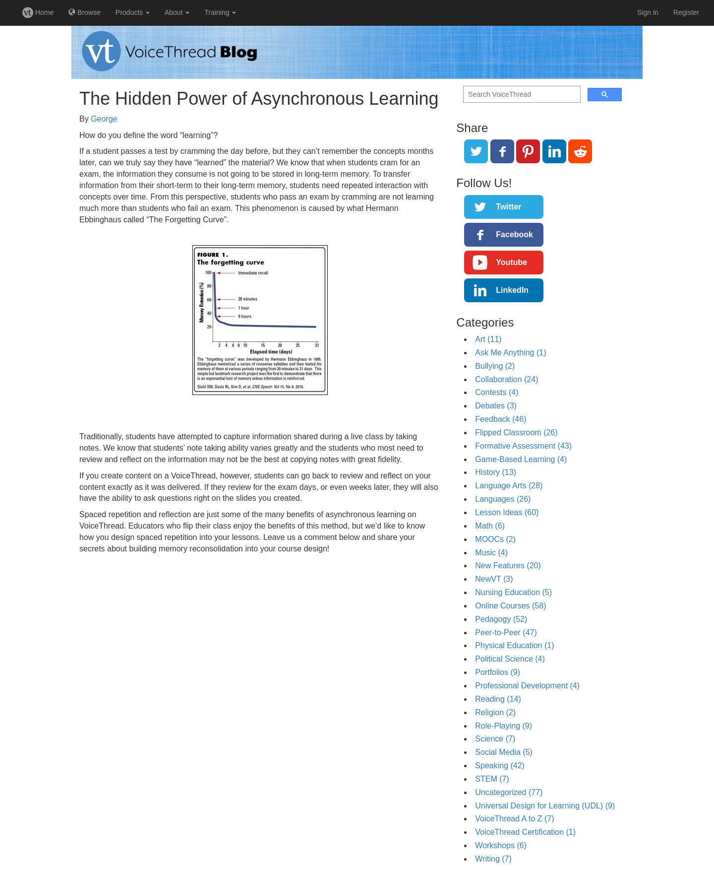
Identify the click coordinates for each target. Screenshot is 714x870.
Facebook (514, 234)
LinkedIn (512, 290)
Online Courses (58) (510, 606)
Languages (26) (503, 499)
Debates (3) (496, 406)
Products (133, 12)
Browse (84, 12)
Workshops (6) (501, 845)
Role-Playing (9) (503, 726)
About (177, 12)
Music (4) (491, 552)
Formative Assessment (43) (523, 446)
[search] (521, 94)
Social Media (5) (504, 752)
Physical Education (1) (514, 645)
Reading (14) (498, 699)
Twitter (508, 206)
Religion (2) (495, 712)
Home (38, 12)
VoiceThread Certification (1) (525, 832)
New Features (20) (508, 565)
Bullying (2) (495, 366)
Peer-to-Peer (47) (506, 632)
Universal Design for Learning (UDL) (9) (545, 806)
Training (220, 12)
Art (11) (488, 339)
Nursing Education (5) (513, 592)
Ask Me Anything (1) (510, 352)
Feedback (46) (500, 419)
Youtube (511, 262)
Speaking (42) (500, 765)
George (104, 119)
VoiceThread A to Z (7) (514, 818)
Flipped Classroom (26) (516, 432)
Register (686, 12)
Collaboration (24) (506, 379)
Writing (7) (493, 859)
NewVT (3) (494, 579)
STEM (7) (492, 779)
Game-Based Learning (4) (521, 459)
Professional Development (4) (527, 685)
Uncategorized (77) (508, 792)
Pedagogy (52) (501, 619)
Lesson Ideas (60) (506, 512)
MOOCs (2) (495, 539)
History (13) (495, 472)
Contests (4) (496, 392)
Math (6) (490, 526)
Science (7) (495, 739)
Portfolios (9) (497, 672)
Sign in (647, 12)
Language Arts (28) (508, 485)
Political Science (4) (510, 659)
